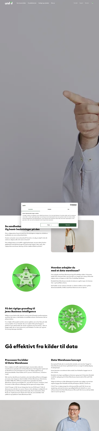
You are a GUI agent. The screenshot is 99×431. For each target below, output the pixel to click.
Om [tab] (68, 209)
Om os (53, 3)
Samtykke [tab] (30, 209)
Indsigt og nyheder (43, 3)
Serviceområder (21, 3)
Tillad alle (67, 224)
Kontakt (75, 3)
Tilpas (49, 224)
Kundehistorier (32, 3)
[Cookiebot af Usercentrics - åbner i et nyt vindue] (71, 205)
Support (81, 3)
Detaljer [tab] (49, 209)
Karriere (87, 3)
